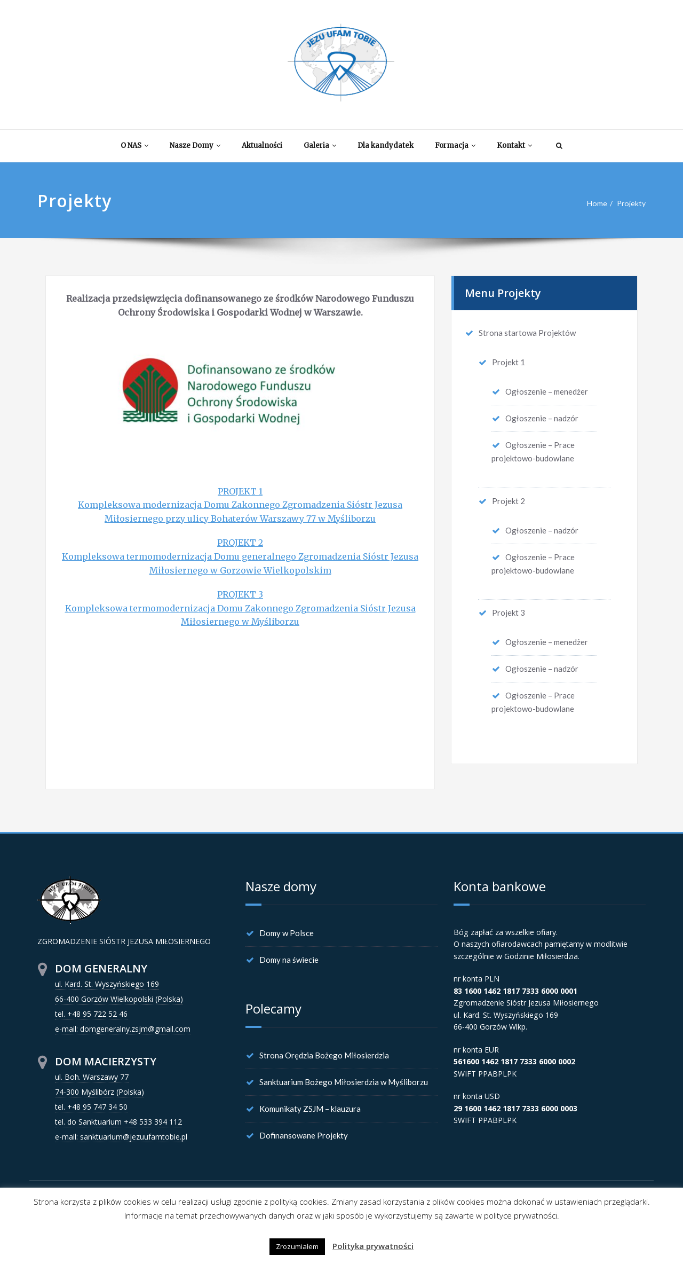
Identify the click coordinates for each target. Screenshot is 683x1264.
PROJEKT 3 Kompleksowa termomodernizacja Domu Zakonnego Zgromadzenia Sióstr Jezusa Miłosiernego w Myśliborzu (240, 608)
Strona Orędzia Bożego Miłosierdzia (324, 1055)
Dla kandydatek (386, 145)
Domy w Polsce (286, 933)
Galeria (320, 145)
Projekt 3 (508, 612)
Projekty (630, 203)
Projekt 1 (508, 362)
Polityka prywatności (373, 1246)
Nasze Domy (195, 145)
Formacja (455, 145)
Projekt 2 (508, 500)
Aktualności (262, 145)
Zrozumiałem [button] (297, 1246)
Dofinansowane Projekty (303, 1135)
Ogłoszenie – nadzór (541, 418)
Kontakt (514, 145)
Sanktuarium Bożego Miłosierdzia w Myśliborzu (343, 1082)
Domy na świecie (289, 959)
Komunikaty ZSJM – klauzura (310, 1108)
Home (594, 203)
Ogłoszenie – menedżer (546, 391)
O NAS (134, 145)
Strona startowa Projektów (527, 332)
